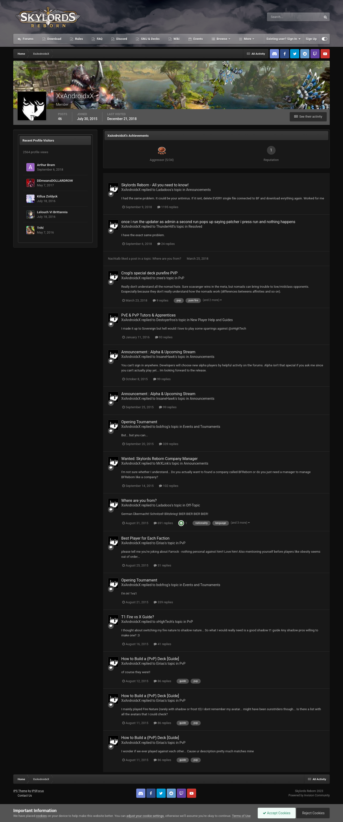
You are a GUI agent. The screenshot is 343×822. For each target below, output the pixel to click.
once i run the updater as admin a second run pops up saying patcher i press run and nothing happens (208, 221)
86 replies (162, 681)
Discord (121, 39)
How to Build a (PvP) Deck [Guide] (150, 658)
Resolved (195, 226)
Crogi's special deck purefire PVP (149, 273)
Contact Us (25, 795)
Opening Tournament (139, 422)
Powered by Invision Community (309, 795)
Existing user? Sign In (284, 39)
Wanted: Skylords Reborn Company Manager (159, 458)
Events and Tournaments (201, 427)
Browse (222, 39)
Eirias (160, 543)
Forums (28, 39)
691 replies (163, 523)
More (247, 39)
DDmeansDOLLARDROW (55, 180)
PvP (181, 278)
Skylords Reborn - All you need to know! (155, 185)
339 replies (168, 444)
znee (159, 278)
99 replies (162, 379)
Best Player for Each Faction (145, 538)
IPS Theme (20, 791)
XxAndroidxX (131, 190)
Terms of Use (241, 816)
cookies (41, 816)
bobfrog (162, 427)
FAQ (99, 39)
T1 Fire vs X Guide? (137, 617)
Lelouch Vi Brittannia (52, 212)
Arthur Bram (46, 165)
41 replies (162, 644)
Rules (78, 39)
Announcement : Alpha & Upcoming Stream (158, 352)
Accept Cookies (277, 813)
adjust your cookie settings (145, 816)
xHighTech (164, 622)
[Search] (279, 17)
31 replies (162, 565)
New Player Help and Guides (211, 320)
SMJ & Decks (150, 39)
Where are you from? (167, 258)
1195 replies (167, 207)
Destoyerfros (166, 320)
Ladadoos (163, 190)
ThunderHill (165, 226)
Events (198, 39)
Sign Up (311, 39)
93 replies (163, 337)
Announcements (198, 190)
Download (54, 39)
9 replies (160, 300)
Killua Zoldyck (47, 196)
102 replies (168, 486)
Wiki (176, 39)
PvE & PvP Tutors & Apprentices (148, 315)
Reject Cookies (313, 813)
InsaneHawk (165, 357)
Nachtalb (114, 258)
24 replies (166, 244)
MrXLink (162, 463)
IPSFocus (38, 791)
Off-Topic (193, 505)
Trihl (40, 228)
